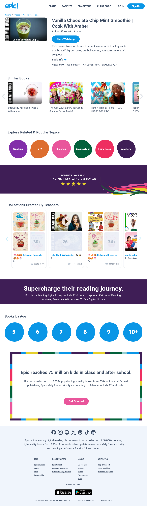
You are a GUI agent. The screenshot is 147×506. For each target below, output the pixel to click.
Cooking (8, 15)
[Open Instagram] (60, 432)
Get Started (76, 401)
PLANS (52, 6)
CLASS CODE (104, 6)
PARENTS (67, 6)
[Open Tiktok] (86, 432)
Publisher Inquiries (105, 472)
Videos (17, 15)
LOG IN (120, 6)
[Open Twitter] (73, 432)
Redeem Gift (39, 475)
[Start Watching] (66, 39)
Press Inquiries (104, 468)
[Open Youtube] (67, 432)
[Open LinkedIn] (93, 432)
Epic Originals (39, 465)
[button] (29, 239)
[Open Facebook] (53, 432)
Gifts (36, 472)
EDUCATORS (84, 6)
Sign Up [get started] (136, 6)
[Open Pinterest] (80, 432)
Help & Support (104, 465)
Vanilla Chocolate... (31, 15)
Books (36, 468)
